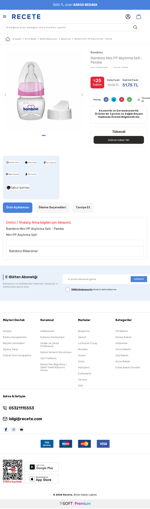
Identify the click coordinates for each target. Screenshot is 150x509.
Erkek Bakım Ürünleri (127, 367)
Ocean (82, 355)
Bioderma (84, 331)
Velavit (82, 337)
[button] (44, 135)
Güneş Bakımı (123, 337)
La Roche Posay (87, 343)
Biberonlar (66, 39)
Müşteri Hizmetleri (14, 343)
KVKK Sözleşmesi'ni (81, 290)
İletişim (7, 331)
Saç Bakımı (121, 355)
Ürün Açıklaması (17, 208)
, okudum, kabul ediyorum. (91, 290)
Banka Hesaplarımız (15, 337)
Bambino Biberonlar (23, 252)
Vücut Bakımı (123, 349)
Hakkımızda (47, 331)
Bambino (97, 52)
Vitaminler (121, 343)
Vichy (81, 361)
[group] (44, 91)
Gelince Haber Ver (119, 140)
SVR (80, 386)
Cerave (82, 380)
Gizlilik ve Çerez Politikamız (49, 345)
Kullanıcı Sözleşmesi (52, 337)
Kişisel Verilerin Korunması (56, 352)
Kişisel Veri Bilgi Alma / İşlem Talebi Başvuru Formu (53, 367)
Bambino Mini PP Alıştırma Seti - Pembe (93, 39)
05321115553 (21, 408)
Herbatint (84, 367)
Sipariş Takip (10, 349)
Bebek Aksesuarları (49, 39)
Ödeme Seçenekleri (52, 208)
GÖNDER (139, 279)
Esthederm (84, 373)
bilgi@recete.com (25, 419)
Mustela (83, 349)
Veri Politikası (48, 358)
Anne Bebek (30, 39)
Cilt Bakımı (121, 331)
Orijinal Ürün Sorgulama (17, 355)
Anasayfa (13, 39)
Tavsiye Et (83, 208)
